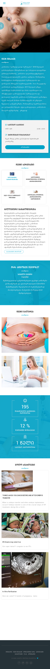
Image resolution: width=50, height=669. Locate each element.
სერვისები (40, 652)
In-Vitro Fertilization (9, 591)
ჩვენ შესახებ (17, 652)
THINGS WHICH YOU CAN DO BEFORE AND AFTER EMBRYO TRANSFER (22, 496)
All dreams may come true (11, 542)
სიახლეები (19, 654)
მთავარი (9, 652)
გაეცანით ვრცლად (13, 252)
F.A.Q (25, 654)
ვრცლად (23, 110)
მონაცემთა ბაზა (29, 652)
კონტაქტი (25, 147)
